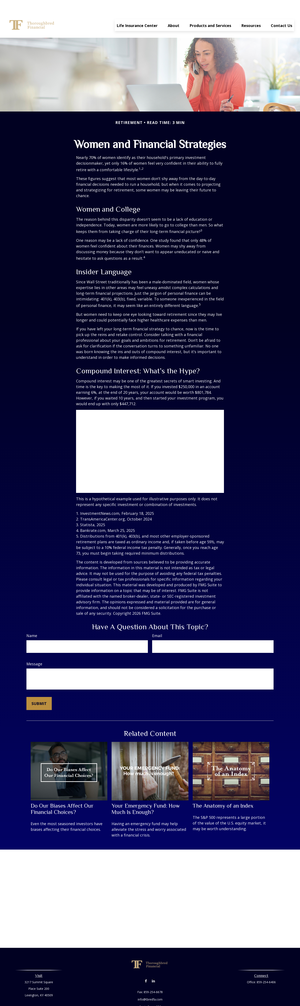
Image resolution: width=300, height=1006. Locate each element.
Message (34, 651)
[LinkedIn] (153, 968)
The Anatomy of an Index (223, 793)
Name (31, 622)
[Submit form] (39, 690)
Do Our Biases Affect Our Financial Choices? (62, 796)
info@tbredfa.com (150, 987)
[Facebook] (146, 968)
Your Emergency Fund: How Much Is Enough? (146, 796)
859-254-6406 (266, 969)
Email (157, 622)
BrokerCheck (193, 1002)
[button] (137, 12)
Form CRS (154, 994)
